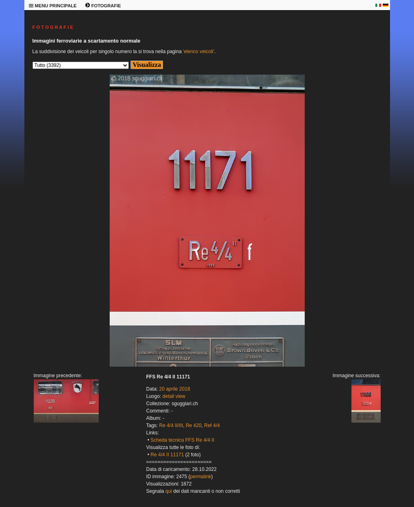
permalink (200, 476)
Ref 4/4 (212, 425)
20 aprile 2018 (174, 389)
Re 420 (194, 425)
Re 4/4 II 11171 (167, 455)
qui (168, 491)
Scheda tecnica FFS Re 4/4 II (183, 440)
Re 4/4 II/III (171, 425)
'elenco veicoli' (198, 51)
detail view (174, 396)
